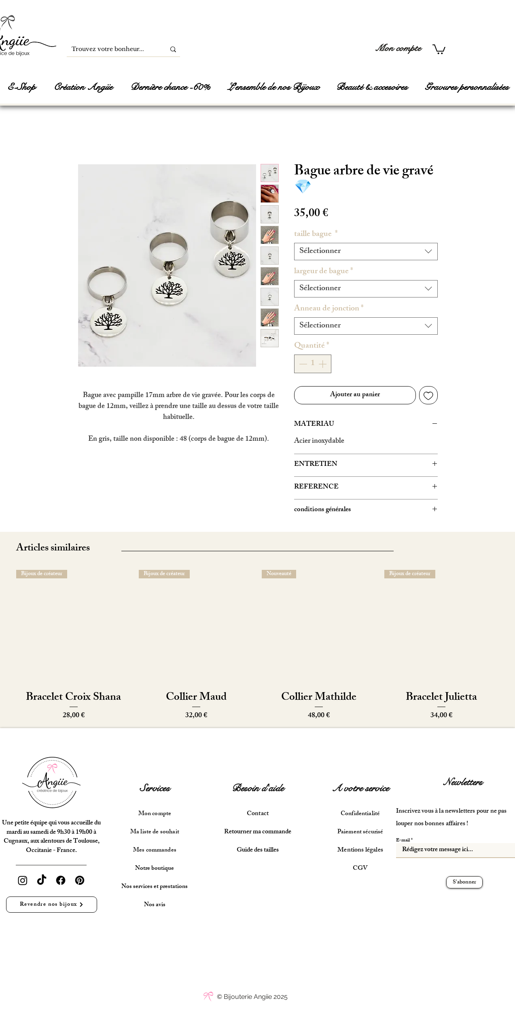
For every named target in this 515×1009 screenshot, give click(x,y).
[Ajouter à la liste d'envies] (428, 395)
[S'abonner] (464, 882)
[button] (438, 48)
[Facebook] (61, 880)
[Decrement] (302, 364)
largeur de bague (323, 272)
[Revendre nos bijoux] (51, 904)
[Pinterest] (80, 880)
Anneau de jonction (329, 309)
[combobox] (366, 251)
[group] (257, 646)
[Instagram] (23, 880)
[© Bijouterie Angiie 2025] (252, 996)
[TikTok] (42, 880)
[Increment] (323, 364)
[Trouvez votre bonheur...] (110, 49)
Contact (258, 814)
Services (155, 788)
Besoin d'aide (258, 788)
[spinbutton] (312, 364)
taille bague (316, 234)
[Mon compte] (398, 48)
